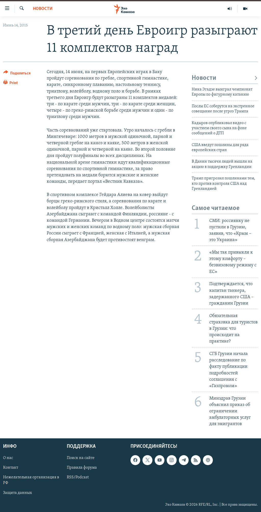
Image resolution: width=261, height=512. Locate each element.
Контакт (10, 468)
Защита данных (17, 493)
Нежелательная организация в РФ (31, 480)
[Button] (17, 74)
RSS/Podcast (78, 477)
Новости (43, 8)
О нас (8, 458)
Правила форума (82, 468)
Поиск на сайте (81, 458)
